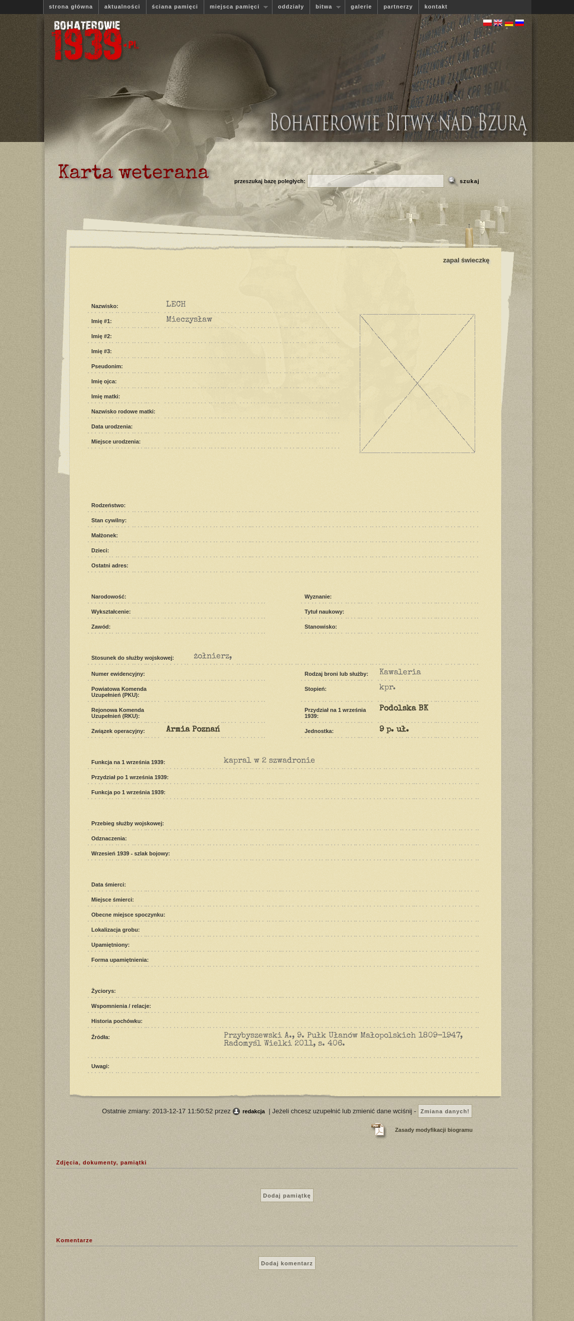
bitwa (325, 7)
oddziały (291, 7)
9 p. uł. (394, 730)
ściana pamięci (175, 7)
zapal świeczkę (466, 260)
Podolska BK (403, 709)
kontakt (436, 7)
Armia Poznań (193, 730)
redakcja (253, 1111)
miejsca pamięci (236, 7)
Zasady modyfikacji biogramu (434, 1130)
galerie (361, 7)
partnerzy (398, 7)
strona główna (71, 7)
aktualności (122, 7)
